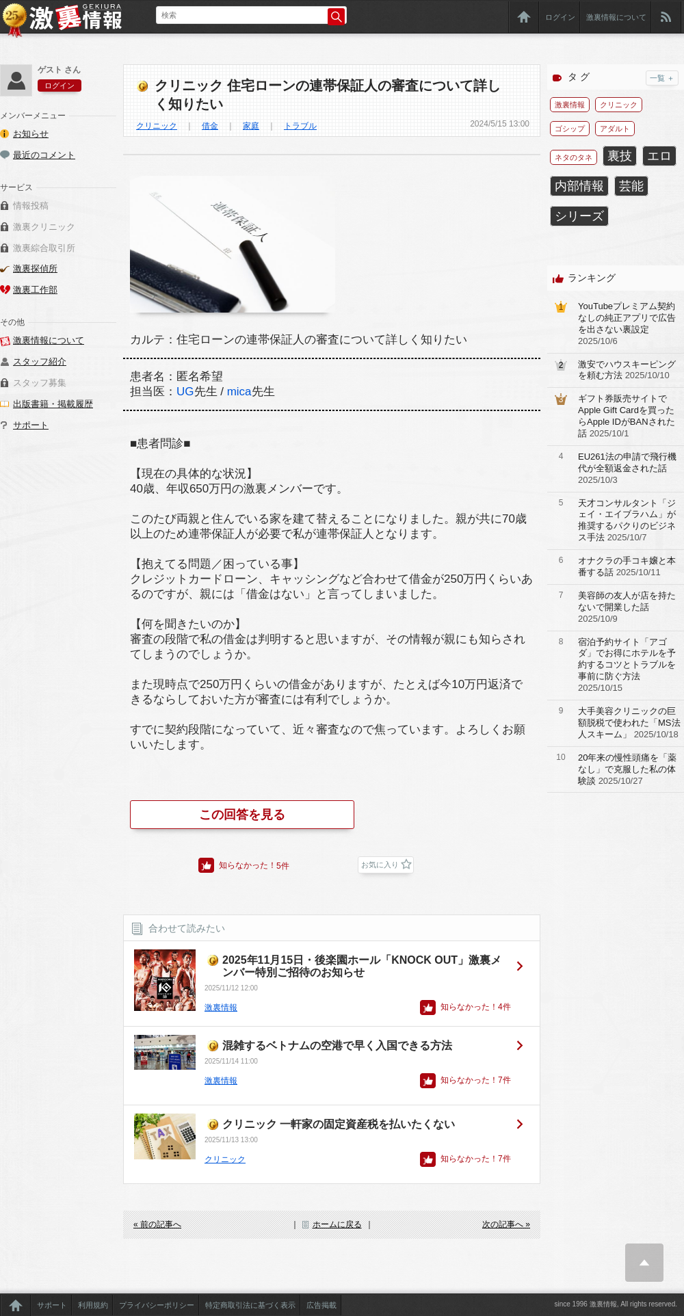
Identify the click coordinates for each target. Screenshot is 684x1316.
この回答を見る (242, 814)
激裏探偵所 (35, 268)
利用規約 (93, 1305)
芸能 (631, 186)
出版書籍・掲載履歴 (53, 404)
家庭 (251, 126)
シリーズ (579, 216)
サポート (31, 425)
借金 (210, 126)
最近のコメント (44, 155)
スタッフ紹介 (39, 361)
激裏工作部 (35, 290)
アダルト (615, 128)
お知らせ (31, 134)
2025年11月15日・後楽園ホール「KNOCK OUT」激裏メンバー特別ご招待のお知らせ (361, 966)
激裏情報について (616, 17)
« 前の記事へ (157, 1224)
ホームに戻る (337, 1224)
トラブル (300, 126)
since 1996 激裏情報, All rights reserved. (615, 1304)
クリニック (156, 126)
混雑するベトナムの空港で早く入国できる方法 (337, 1045)
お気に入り (380, 864)
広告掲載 (321, 1305)
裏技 (619, 156)
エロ (659, 156)
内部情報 (579, 186)
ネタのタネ (573, 157)
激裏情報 (221, 1007)
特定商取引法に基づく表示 (250, 1305)
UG (185, 391)
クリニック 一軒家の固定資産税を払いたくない (338, 1124)
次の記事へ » (506, 1224)
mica (239, 391)
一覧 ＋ (662, 78)
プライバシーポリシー (156, 1305)
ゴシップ (570, 128)
